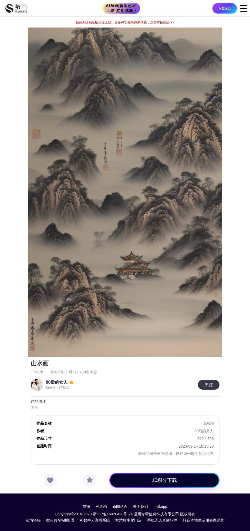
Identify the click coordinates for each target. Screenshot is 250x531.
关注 (208, 384)
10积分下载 (164, 480)
